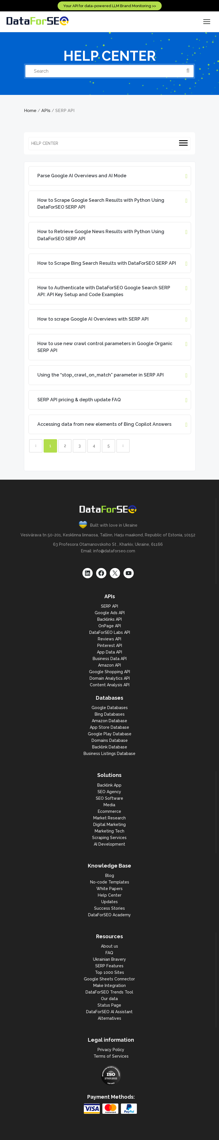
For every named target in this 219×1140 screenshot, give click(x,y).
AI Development (109, 844)
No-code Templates (109, 882)
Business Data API (110, 658)
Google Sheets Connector (109, 979)
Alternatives (109, 1018)
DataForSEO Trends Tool (109, 992)
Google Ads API (110, 612)
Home (30, 110)
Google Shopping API (109, 671)
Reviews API (109, 639)
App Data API (109, 652)
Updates (109, 901)
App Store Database (109, 727)
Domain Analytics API (110, 678)
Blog (109, 875)
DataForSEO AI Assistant (109, 1011)
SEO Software (109, 798)
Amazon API (109, 665)
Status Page (109, 1005)
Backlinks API (109, 619)
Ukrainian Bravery (109, 959)
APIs (45, 110)
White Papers (109, 888)
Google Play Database (109, 734)
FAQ (109, 952)
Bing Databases (110, 714)
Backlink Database (109, 747)
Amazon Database (109, 720)
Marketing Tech (109, 831)
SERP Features (109, 966)
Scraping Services (109, 837)
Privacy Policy (111, 1049)
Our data (109, 998)
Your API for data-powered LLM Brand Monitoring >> (109, 6)
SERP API (109, 606)
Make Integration (109, 985)
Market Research (109, 818)
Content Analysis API (109, 685)
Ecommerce (109, 811)
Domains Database (110, 740)
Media (109, 805)
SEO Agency (109, 791)
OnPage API (109, 626)
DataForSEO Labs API (109, 632)
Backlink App (109, 785)
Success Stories (109, 908)
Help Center (109, 895)
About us (109, 946)
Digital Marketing (109, 824)
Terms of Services (111, 1056)
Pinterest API (109, 645)
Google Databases (110, 707)
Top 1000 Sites (109, 972)
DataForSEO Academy (109, 915)
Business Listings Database (109, 753)
